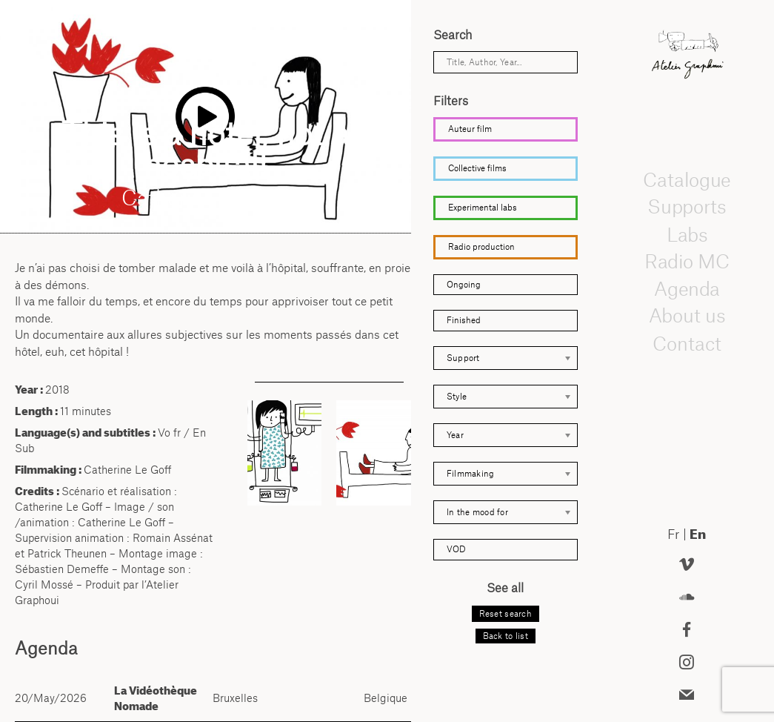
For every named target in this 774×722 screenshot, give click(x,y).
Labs (686, 233)
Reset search (505, 614)
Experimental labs (482, 207)
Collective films (477, 168)
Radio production (481, 247)
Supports (686, 207)
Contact (687, 342)
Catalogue (686, 179)
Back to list (505, 636)
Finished (464, 320)
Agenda (686, 288)
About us (687, 316)
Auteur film (470, 129)
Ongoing (464, 284)
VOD (456, 549)
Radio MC (687, 261)
